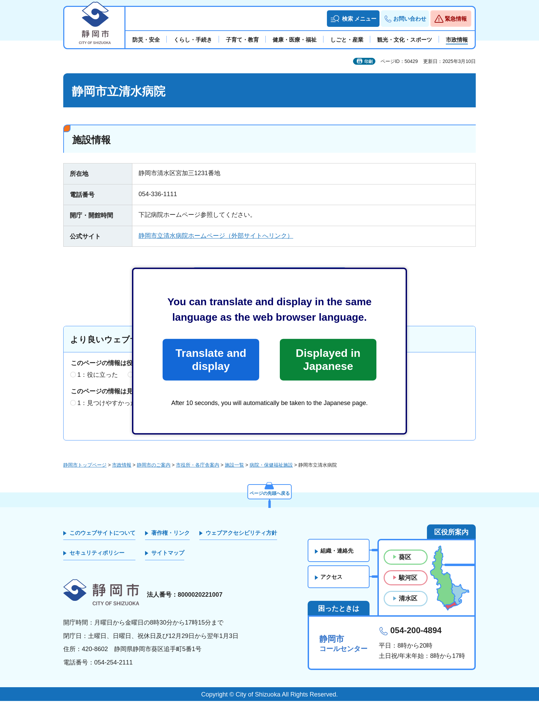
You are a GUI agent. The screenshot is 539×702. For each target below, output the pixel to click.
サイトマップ (167, 554)
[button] (353, 18)
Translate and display (210, 359)
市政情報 (121, 466)
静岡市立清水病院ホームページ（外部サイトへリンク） (216, 235)
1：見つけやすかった (106, 404)
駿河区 (408, 579)
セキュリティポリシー (96, 554)
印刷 (368, 61)
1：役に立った (97, 376)
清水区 (408, 599)
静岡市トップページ (85, 466)
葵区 (405, 558)
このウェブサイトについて (102, 534)
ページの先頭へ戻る (269, 493)
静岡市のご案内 (153, 466)
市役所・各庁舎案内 (197, 466)
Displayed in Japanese (328, 359)
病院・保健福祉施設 (271, 466)
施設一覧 (234, 466)
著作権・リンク (170, 534)
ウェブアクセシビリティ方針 (241, 534)
